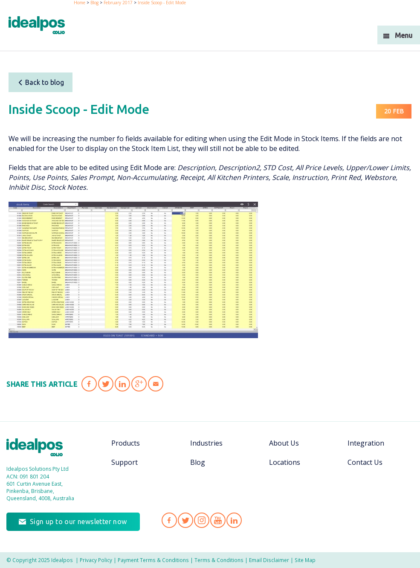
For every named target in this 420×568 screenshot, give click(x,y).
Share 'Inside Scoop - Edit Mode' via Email (155, 383)
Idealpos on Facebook (169, 520)
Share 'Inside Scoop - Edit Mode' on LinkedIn (122, 383)
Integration (366, 443)
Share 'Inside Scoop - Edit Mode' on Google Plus (139, 383)
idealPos (41, 26)
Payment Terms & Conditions (153, 559)
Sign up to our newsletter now (78, 521)
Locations (284, 462)
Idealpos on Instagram (201, 520)
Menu (403, 35)
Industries (206, 443)
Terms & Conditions (218, 559)
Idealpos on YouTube (218, 520)
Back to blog (40, 82)
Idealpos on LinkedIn (234, 520)
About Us (284, 443)
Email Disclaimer (269, 559)
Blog (197, 462)
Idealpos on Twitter (185, 520)
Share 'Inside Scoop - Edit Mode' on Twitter (105, 383)
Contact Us (365, 462)
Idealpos (39, 448)
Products (125, 443)
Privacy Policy (96, 559)
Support (124, 462)
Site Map (305, 559)
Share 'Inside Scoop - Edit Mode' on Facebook (89, 383)
